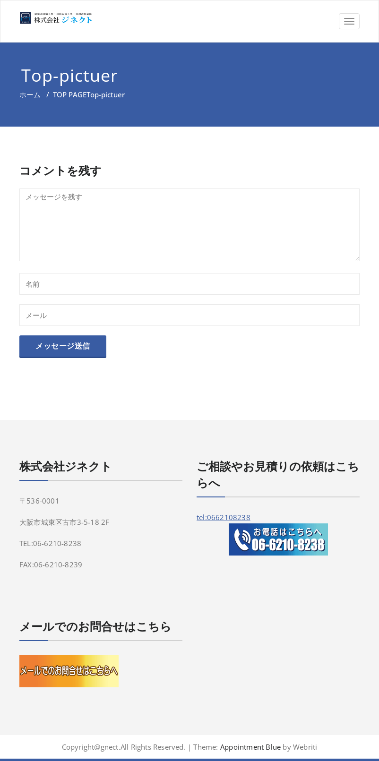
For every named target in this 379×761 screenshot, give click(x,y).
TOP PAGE (69, 94)
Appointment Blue (249, 747)
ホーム (30, 94)
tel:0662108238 (223, 517)
